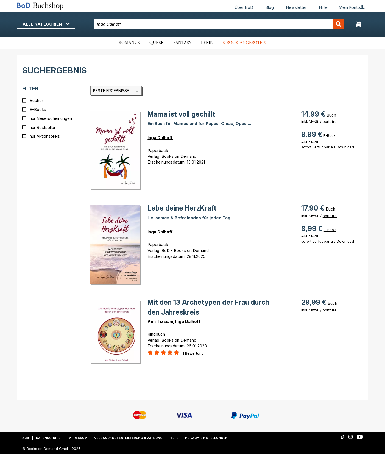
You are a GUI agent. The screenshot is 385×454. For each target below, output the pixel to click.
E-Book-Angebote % (244, 43)
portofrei (330, 121)
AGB (25, 438)
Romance (129, 43)
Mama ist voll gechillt (181, 114)
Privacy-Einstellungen (206, 438)
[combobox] (219, 24)
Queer (156, 43)
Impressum (77, 438)
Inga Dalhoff (160, 137)
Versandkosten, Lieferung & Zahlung (128, 438)
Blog (269, 7)
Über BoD (244, 7)
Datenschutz (48, 438)
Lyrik (207, 43)
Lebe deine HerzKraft (181, 208)
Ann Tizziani (160, 321)
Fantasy (182, 43)
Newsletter (296, 7)
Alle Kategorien (46, 24)
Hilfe (323, 7)
